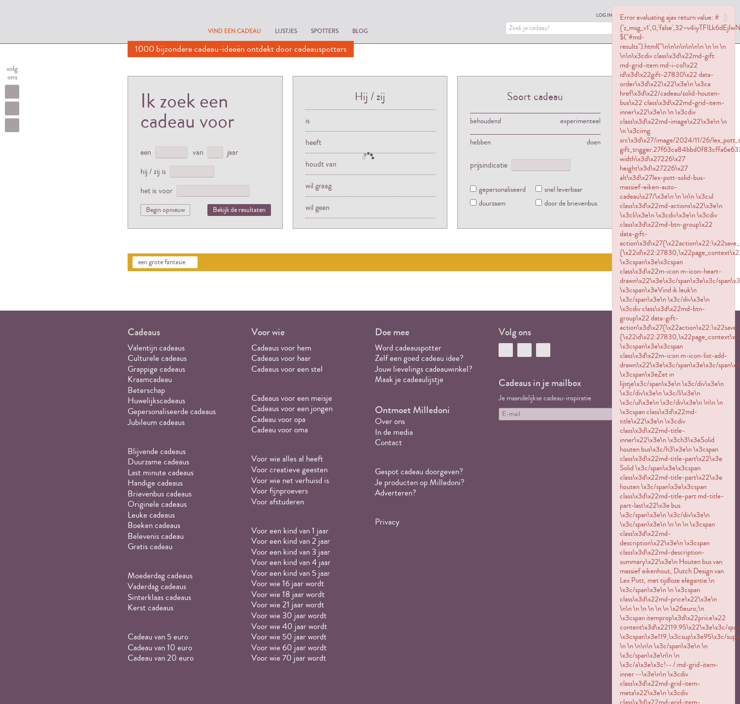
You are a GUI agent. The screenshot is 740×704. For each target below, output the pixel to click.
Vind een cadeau (234, 31)
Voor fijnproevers (279, 491)
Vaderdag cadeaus (157, 586)
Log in (604, 15)
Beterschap (146, 390)
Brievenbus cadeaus (160, 494)
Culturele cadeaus (157, 358)
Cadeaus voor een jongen (293, 408)
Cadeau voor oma (279, 429)
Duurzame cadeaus (158, 462)
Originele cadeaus (157, 504)
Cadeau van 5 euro (158, 637)
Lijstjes (286, 31)
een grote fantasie (161, 262)
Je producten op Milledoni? (420, 482)
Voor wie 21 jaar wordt (287, 604)
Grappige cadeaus (156, 369)
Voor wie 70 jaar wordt (288, 658)
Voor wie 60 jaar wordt (289, 647)
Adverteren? (395, 493)
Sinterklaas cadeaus (159, 597)
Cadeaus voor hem (281, 348)
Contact (388, 442)
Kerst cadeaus (150, 607)
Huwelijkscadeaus (156, 400)
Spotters (324, 31)
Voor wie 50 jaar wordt (289, 637)
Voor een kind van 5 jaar (290, 573)
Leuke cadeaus (151, 515)
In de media (394, 432)
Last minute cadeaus (161, 472)
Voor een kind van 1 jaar (290, 531)
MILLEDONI (155, 23)
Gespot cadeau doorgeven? (419, 471)
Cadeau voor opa (278, 419)
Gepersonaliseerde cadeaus (172, 411)
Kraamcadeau (150, 379)
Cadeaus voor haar (281, 358)
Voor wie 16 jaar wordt (287, 583)
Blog (360, 31)
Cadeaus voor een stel (287, 369)
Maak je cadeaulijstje (409, 379)
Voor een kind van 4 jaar (291, 562)
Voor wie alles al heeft (287, 459)
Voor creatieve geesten (289, 469)
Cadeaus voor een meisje (291, 398)
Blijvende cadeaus (157, 451)
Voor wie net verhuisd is (290, 480)
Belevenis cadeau (156, 536)
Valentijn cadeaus (156, 348)
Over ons (390, 421)
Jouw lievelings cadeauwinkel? (423, 369)
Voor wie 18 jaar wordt (288, 594)
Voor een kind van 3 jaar (290, 552)
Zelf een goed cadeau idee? (419, 358)
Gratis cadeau (150, 546)
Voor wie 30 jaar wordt (289, 615)
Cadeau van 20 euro (161, 658)
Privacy (387, 522)
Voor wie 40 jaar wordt (289, 626)
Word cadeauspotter (408, 348)
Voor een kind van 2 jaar (290, 541)
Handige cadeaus (155, 483)
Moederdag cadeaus (160, 575)
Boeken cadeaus (154, 525)
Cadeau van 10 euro (160, 647)
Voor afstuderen (277, 501)
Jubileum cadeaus (156, 422)
